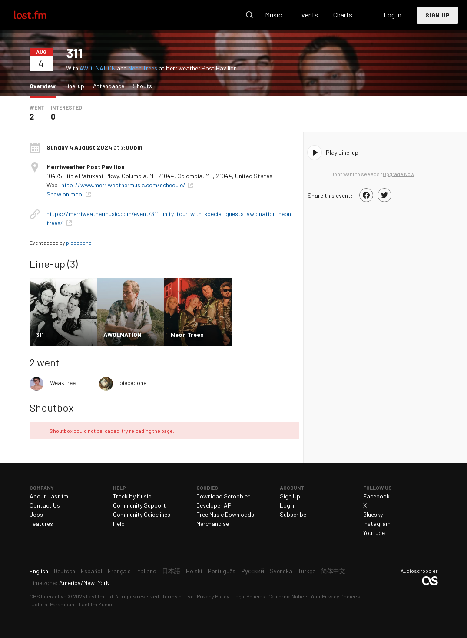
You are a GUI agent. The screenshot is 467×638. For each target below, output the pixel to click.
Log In (392, 14)
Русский (252, 571)
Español (91, 571)
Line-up (74, 86)
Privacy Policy (213, 596)
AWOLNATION (97, 68)
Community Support (139, 505)
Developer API (214, 505)
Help (119, 523)
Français (119, 571)
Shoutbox (51, 407)
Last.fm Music (95, 604)
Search (249, 14)
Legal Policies (248, 596)
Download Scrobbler (223, 496)
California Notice (287, 596)
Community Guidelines (141, 514)
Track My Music (132, 496)
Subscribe (293, 514)
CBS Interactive (48, 596)
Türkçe (306, 571)
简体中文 (333, 571)
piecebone (79, 242)
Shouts (142, 86)
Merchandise (212, 523)
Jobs (36, 514)
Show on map (64, 194)
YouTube (374, 532)
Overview (45, 85)
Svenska (281, 571)
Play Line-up (342, 152)
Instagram (377, 523)
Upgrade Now (398, 174)
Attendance (108, 86)
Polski (194, 571)
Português (221, 571)
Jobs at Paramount (54, 604)
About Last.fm (49, 496)
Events (307, 14)
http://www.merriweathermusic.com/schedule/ (123, 185)
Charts (342, 14)
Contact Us (45, 505)
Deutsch (64, 571)
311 (74, 53)
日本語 (171, 571)
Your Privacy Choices (335, 596)
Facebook (376, 496)
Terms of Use (178, 596)
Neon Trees (142, 68)
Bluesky (373, 514)
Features (41, 523)
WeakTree (63, 382)
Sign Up (437, 15)
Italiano (146, 571)
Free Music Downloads (225, 514)
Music (273, 14)
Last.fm (40, 15)
